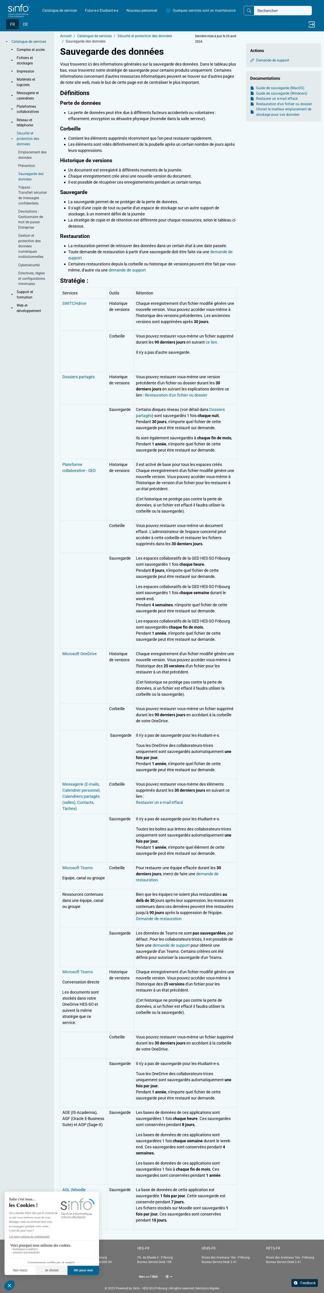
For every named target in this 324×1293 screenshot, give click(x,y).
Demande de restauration (159, 918)
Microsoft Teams (77, 867)
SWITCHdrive (74, 303)
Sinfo (136, 1288)
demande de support (127, 270)
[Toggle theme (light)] (169, 1276)
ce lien (211, 342)
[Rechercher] (283, 11)
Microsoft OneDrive (79, 653)
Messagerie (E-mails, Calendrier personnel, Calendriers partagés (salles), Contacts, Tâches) (81, 796)
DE (25, 24)
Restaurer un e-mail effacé (159, 802)
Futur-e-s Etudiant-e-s (101, 10)
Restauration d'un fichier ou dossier (176, 395)
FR (12, 24)
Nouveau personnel (141, 10)
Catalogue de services (59, 10)
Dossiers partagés (78, 376)
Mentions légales (207, 1288)
